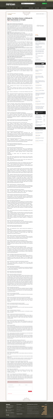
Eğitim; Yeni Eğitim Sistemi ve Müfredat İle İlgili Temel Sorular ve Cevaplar (40, 44)
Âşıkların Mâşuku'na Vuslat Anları (39, 54)
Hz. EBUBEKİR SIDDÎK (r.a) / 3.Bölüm (20, 411)
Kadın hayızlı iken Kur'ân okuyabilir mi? (38, 117)
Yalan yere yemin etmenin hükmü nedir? (33, 411)
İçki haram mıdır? (29, 410)
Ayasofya (36, 57)
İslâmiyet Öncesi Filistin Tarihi (40, 60)
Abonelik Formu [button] (12, 412)
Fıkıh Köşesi (45, 411)
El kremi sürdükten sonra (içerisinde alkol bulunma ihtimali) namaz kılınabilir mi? (33, 413)
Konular (36, 0)
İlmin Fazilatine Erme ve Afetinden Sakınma (39, 125)
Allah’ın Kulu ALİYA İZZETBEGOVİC (19, 409)
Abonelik (45, 414)
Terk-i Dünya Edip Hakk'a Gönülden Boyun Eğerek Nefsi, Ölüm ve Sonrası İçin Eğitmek (39, 66)
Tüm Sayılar (38, 0)
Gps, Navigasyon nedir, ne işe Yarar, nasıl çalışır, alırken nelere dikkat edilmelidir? (39, 107)
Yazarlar (42, 0)
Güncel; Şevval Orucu (38, 73)
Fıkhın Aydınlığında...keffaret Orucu (38, 121)
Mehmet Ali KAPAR (38, 38)
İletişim (30, 0)
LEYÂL (17, 406)
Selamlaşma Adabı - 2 (38, 87)
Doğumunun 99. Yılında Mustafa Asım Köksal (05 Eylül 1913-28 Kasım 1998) (40, 94)
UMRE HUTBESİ (37, 135)
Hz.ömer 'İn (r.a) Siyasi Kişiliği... (40, 49)
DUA (19, 406)
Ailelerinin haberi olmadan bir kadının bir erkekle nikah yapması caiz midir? (33, 406)
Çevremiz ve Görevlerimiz (39, 140)
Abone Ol (44, 3)
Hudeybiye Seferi (38, 41)
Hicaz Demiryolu (37, 59)
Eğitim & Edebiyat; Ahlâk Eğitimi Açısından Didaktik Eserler (39, 77)
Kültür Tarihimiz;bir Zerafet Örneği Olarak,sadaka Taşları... (39, 51)
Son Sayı (33, 0)
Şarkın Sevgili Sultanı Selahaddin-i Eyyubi (38, 47)
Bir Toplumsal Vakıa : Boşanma (40, 103)
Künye (27, 0)
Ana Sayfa (43, 406)
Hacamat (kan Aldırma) (38, 132)
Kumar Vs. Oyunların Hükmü (39, 90)
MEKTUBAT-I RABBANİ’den (20, 407)
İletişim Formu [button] (8, 412)
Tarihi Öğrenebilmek (38, 85)
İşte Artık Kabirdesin (38, 119)
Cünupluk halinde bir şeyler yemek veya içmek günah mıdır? (32, 408)
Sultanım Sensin (37, 101)
